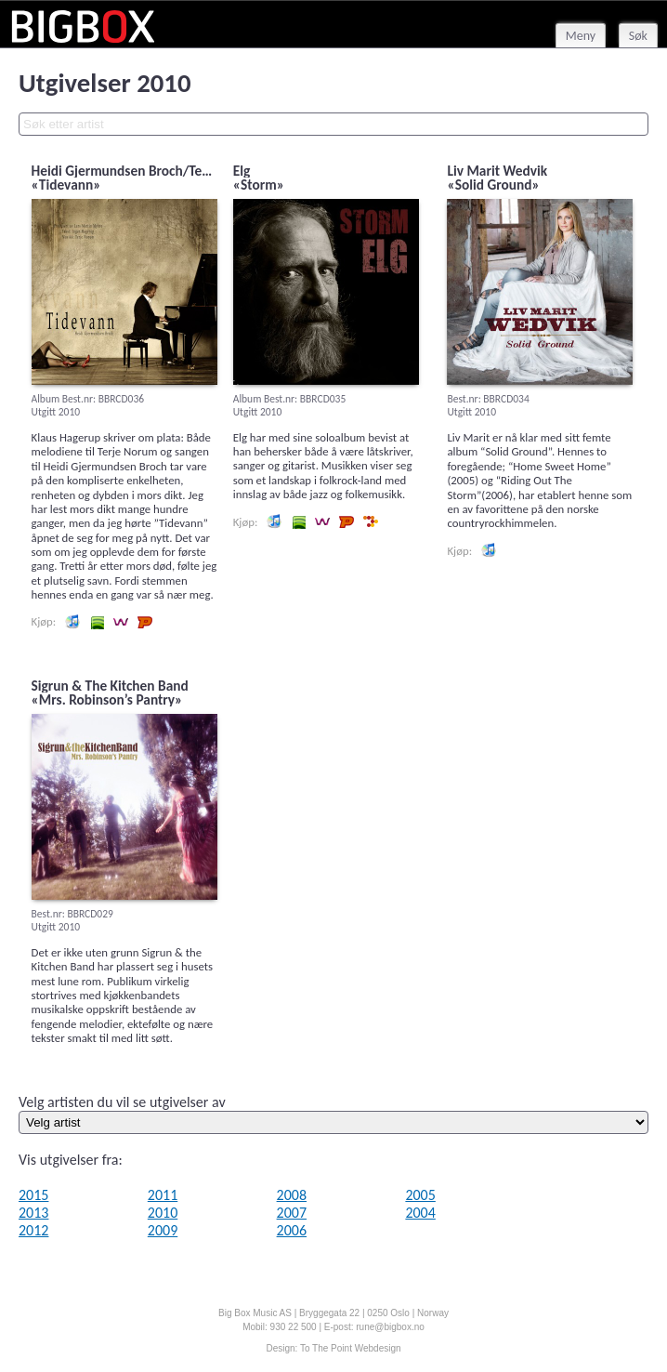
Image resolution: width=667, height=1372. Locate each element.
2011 (162, 1195)
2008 (292, 1195)
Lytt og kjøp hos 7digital (370, 521)
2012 (33, 1230)
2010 (162, 1212)
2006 (292, 1230)
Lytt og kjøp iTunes (72, 621)
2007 (292, 1212)
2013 (33, 1212)
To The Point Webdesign (350, 1348)
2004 (420, 1212)
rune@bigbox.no (390, 1327)
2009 (162, 1230)
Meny (580, 36)
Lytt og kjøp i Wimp (120, 621)
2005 (420, 1195)
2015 (33, 1195)
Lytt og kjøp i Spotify (96, 621)
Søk (638, 36)
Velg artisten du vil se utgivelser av (122, 1102)
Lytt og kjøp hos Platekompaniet (144, 621)
